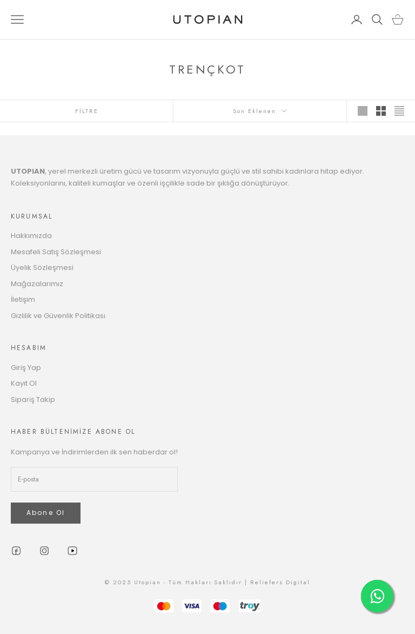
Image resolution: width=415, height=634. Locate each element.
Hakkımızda (31, 235)
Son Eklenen (260, 111)
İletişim (23, 299)
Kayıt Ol (24, 383)
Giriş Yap (26, 367)
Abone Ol (45, 512)
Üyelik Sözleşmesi (42, 267)
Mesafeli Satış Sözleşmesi (56, 252)
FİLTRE (86, 111)
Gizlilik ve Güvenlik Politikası (58, 316)
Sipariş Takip (33, 399)
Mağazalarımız (37, 284)
